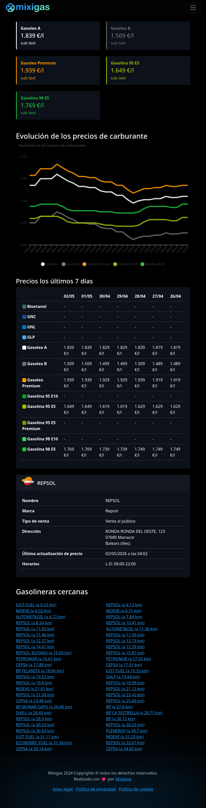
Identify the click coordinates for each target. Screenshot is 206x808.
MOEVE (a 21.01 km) (35, 689)
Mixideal (123, 779)
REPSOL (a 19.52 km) (35, 677)
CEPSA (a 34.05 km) (124, 749)
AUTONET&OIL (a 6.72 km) (40, 617)
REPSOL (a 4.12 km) (124, 605)
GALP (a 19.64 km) (123, 677)
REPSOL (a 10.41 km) (125, 623)
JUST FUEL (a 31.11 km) (37, 737)
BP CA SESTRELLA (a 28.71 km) (134, 713)
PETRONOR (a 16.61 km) (38, 659)
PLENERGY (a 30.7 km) (126, 731)
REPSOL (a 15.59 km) (125, 647)
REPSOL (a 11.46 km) (35, 635)
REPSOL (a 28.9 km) (34, 719)
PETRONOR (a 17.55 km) (128, 659)
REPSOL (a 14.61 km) (35, 647)
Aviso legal (63, 789)
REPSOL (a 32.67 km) (125, 743)
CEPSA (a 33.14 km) (34, 749)
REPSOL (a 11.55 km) (125, 635)
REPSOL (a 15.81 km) (125, 653)
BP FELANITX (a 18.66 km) (40, 671)
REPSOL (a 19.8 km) (34, 683)
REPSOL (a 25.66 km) (125, 701)
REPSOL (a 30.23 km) (35, 725)
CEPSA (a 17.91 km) (124, 665)
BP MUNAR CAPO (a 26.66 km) (44, 707)
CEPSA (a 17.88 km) (34, 665)
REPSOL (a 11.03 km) (35, 629)
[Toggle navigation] (193, 8)
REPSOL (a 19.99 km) (125, 683)
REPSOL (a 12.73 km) (125, 641)
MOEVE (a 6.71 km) (123, 611)
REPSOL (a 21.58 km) (35, 695)
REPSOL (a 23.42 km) (125, 695)
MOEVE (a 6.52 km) (33, 611)
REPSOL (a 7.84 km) (124, 617)
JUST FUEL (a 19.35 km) (127, 671)
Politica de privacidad (96, 789)
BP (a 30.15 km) (120, 719)
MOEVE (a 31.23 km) (125, 737)
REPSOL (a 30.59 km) (35, 731)
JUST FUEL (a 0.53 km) (36, 605)
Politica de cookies (136, 789)
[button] (50, 264)
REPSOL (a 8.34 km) (34, 623)
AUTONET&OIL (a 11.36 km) (132, 629)
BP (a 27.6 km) (119, 707)
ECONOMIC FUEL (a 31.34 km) (44, 743)
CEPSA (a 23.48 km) (34, 701)
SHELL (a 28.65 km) (34, 713)
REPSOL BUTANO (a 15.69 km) (44, 653)
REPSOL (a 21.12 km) (125, 689)
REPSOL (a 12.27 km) (35, 641)
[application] (103, 204)
